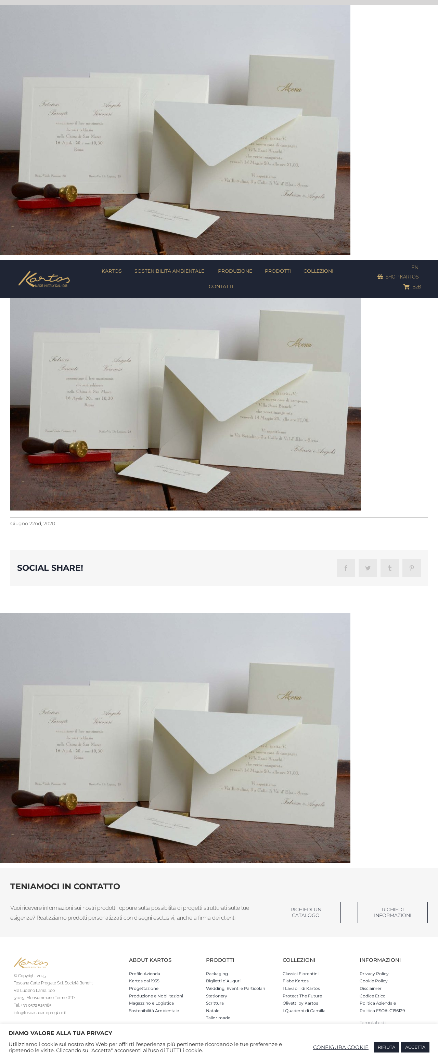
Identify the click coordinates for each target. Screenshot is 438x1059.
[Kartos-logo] (44, 273)
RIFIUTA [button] (386, 1047)
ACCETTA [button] (415, 1047)
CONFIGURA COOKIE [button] (341, 1047)
